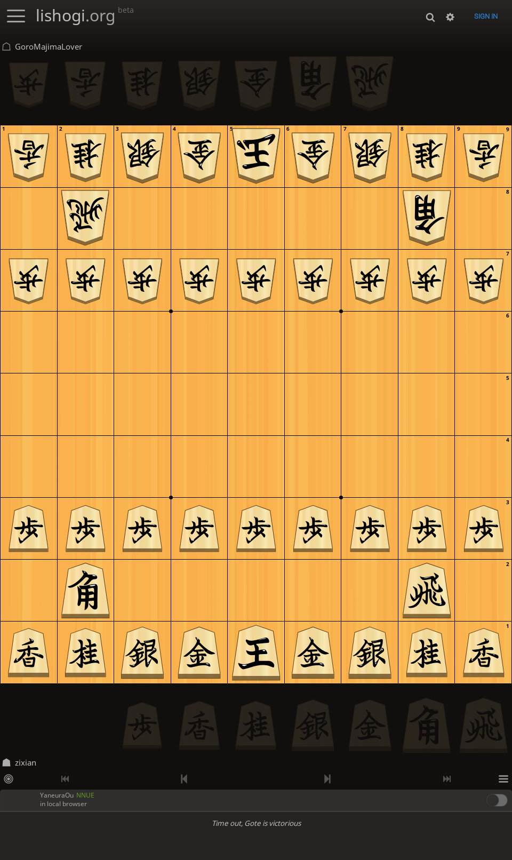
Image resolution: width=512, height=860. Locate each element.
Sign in (486, 16)
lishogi (85, 15)
